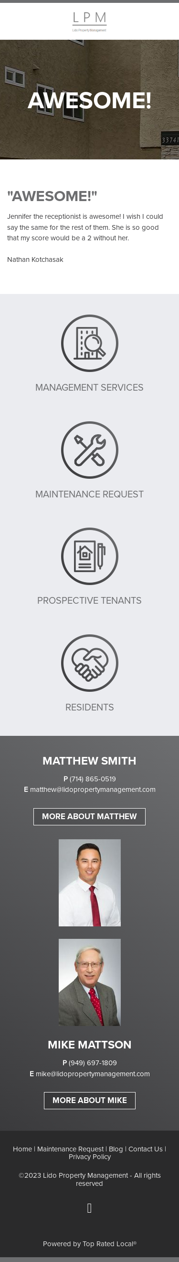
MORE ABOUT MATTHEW (89, 816)
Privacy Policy (90, 1156)
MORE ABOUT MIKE (90, 1100)
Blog (116, 1149)
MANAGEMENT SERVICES (89, 387)
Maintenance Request (70, 1149)
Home (22, 1149)
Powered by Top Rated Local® (90, 1244)
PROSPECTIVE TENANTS (89, 600)
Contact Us (145, 1149)
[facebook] (90, 1208)
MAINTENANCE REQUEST (89, 494)
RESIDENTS (89, 707)
